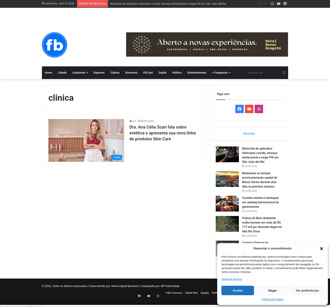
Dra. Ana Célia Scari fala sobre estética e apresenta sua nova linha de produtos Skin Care (162, 133)
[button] (321, 249)
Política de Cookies (272, 299)
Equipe (205, 294)
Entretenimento (196, 72)
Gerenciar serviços (231, 279)
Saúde (162, 72)
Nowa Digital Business (125, 288)
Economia (131, 72)
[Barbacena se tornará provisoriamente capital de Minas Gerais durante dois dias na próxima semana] (228, 180)
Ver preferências (307, 290)
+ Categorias (220, 72)
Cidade (62, 72)
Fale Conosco (174, 294)
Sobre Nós (191, 294)
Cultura (114, 72)
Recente (249, 133)
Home (48, 72)
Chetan (21, 304)
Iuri (134, 121)
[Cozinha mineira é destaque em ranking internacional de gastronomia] (228, 204)
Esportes (99, 72)
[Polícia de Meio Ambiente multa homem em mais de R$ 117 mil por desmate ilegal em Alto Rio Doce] (228, 225)
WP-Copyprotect (35, 304)
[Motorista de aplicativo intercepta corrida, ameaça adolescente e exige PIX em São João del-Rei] (228, 155)
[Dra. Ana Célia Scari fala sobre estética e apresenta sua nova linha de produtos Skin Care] (86, 140)
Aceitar (238, 290)
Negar (272, 290)
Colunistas (78, 72)
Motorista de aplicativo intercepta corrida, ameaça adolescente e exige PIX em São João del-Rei (168, 3)
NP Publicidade (170, 288)
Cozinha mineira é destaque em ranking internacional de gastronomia (261, 203)
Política (176, 72)
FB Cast (148, 72)
